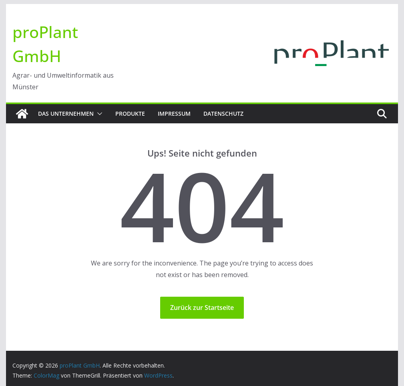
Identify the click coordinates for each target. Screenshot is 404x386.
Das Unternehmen (66, 113)
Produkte (130, 113)
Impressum (174, 113)
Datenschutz (223, 113)
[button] (98, 113)
